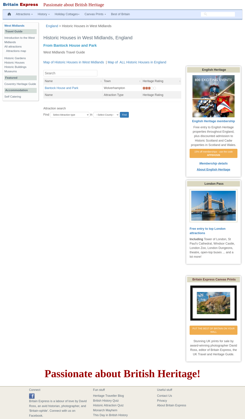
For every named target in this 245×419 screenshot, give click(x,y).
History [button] (44, 14)
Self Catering (12, 96)
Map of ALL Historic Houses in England (137, 62)
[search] (218, 14)
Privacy (162, 400)
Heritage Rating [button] (153, 81)
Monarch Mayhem (105, 410)
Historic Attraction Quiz (108, 405)
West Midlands (14, 25)
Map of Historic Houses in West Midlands (74, 62)
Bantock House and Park (61, 88)
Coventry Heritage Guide (20, 84)
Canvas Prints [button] (95, 14)
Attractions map (16, 51)
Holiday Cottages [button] (67, 14)
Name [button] (49, 81)
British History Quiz (106, 400)
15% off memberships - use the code (213, 153)
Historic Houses (14, 62)
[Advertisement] (20, 155)
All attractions (13, 46)
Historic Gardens (15, 58)
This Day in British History (110, 415)
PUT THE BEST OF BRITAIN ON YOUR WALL (213, 330)
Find (46, 114)
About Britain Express (171, 405)
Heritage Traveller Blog (108, 395)
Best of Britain (120, 14)
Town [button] (107, 81)
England (52, 26)
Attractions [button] (24, 14)
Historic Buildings (15, 67)
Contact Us (164, 395)
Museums (10, 71)
